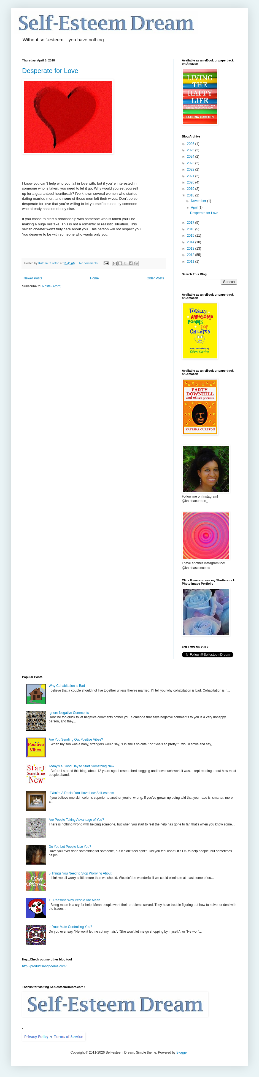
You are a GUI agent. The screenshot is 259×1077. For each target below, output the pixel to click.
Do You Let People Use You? (70, 847)
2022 (191, 169)
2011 (191, 261)
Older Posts (155, 278)
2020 (191, 182)
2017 (191, 223)
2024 (191, 156)
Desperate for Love (50, 70)
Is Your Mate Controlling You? (70, 927)
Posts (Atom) (51, 286)
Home (94, 278)
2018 (191, 195)
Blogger (182, 1052)
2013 (191, 248)
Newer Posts (32, 278)
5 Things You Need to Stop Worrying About (80, 873)
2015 (191, 235)
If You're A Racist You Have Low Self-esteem (81, 793)
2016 (191, 229)
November (199, 201)
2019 (191, 189)
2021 (191, 176)
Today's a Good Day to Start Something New (81, 766)
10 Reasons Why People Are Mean (74, 900)
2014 (191, 242)
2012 (191, 255)
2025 (191, 150)
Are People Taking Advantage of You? (76, 820)
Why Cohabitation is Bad (67, 686)
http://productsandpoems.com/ (44, 966)
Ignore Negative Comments (69, 713)
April (194, 207)
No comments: (89, 263)
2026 (191, 144)
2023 (191, 163)
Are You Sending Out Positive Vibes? (76, 739)
